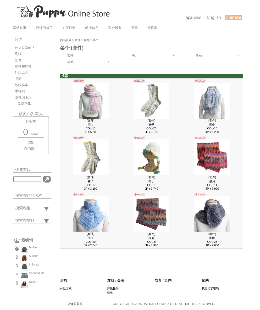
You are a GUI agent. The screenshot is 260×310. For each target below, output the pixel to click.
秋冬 (86, 40)
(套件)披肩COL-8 (151, 238)
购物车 (152, 28)
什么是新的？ (25, 48)
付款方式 (66, 288)
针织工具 (21, 72)
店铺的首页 (44, 28)
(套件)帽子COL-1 (151, 181)
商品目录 (66, 40)
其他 (88, 62)
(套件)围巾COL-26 (212, 238)
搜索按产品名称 (28, 196)
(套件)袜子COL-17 (91, 181)
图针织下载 (23, 97)
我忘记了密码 (210, 288)
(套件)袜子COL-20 (151, 124)
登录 (134, 28)
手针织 (20, 91)
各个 (96, 40)
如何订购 (69, 28)
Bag (217, 55)
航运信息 (92, 28)
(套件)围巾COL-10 (212, 124)
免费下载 (23, 103)
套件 (18, 60)
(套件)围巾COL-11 (91, 124)
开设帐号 (113, 288)
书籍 (18, 79)
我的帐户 (31, 149)
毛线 (18, 54)
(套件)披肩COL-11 (212, 181)
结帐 (31, 142)
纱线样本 (21, 85)
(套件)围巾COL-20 (91, 238)
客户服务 (115, 28)
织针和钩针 (23, 66)
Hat (153, 55)
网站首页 (19, 28)
